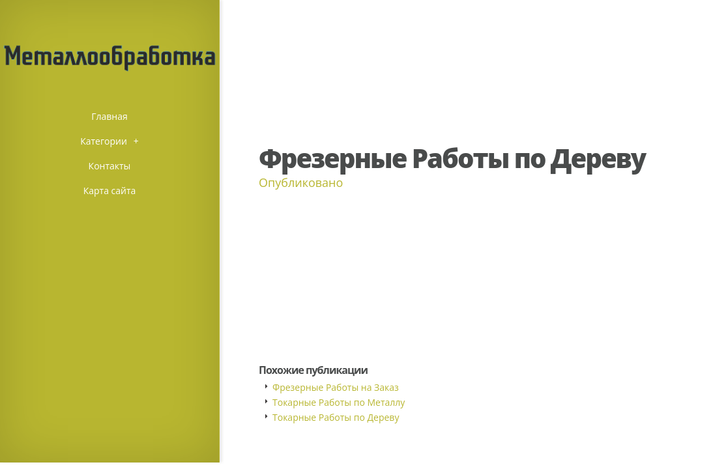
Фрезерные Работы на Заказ (335, 387)
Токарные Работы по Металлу (338, 402)
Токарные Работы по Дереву (335, 417)
